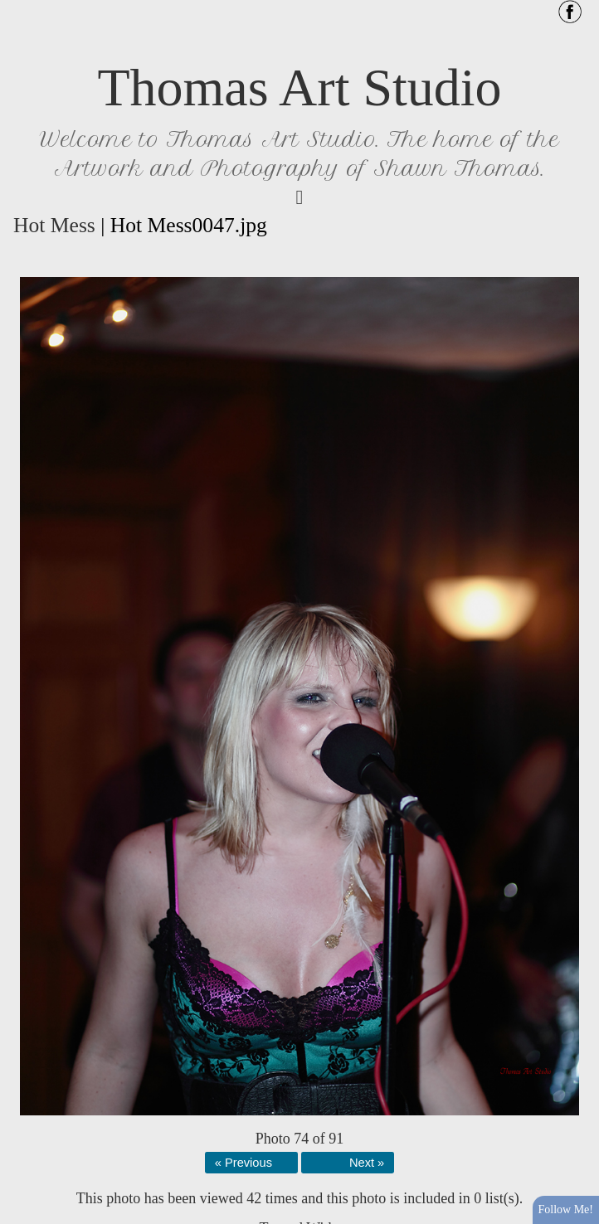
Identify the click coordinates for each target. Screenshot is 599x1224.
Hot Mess (54, 225)
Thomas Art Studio (299, 87)
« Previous (243, 1162)
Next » (366, 1162)
